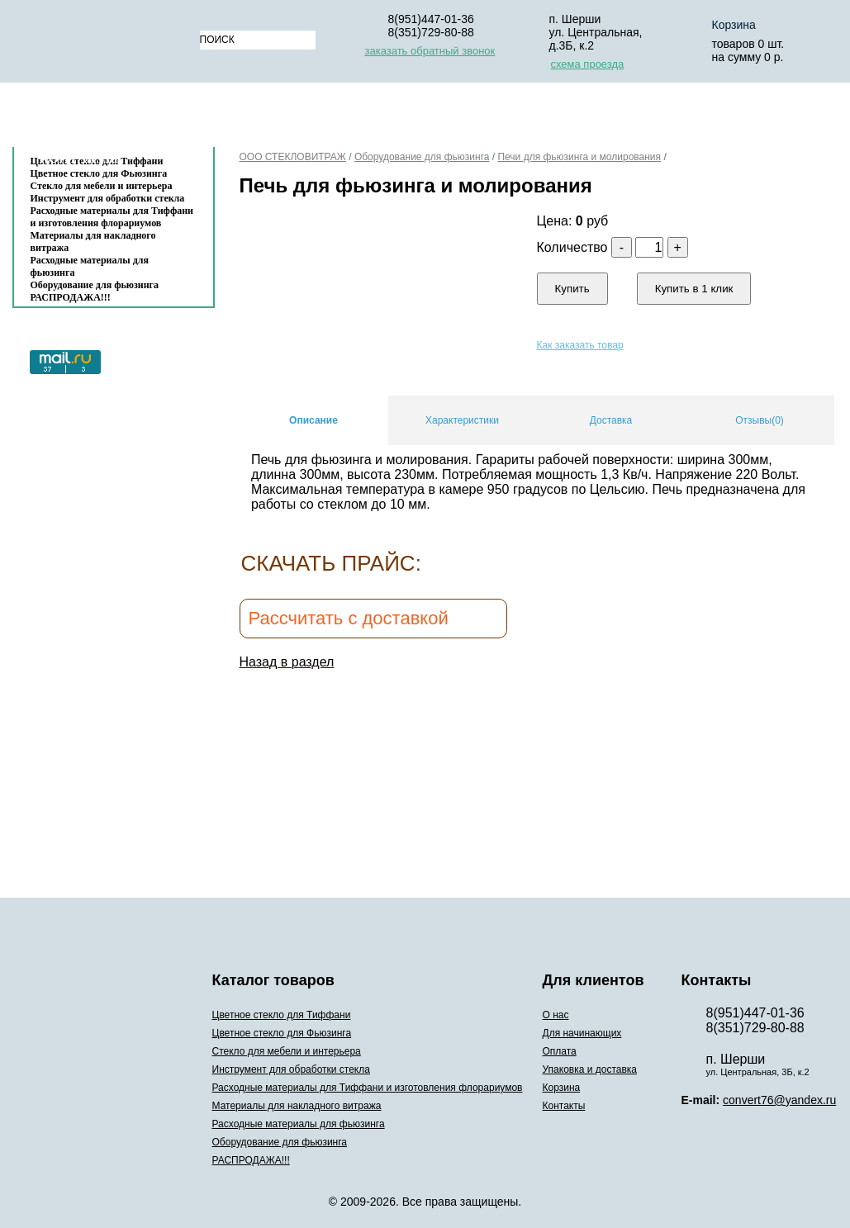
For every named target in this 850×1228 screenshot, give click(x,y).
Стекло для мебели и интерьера (102, 186)
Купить (572, 288)
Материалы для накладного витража (93, 242)
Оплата (453, 118)
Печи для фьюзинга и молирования (579, 157)
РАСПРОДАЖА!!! (71, 297)
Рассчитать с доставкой (349, 618)
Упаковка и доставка (580, 118)
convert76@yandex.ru (779, 1100)
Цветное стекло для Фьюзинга (282, 1033)
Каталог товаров (105, 118)
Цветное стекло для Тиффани (281, 1015)
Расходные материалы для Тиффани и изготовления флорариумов (112, 217)
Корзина (710, 118)
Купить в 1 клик (694, 288)
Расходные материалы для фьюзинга (90, 266)
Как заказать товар (580, 345)
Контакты (79, 158)
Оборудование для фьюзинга (95, 285)
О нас (239, 118)
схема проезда (587, 64)
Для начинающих (342, 118)
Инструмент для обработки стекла (108, 198)
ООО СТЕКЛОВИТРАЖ (293, 157)
